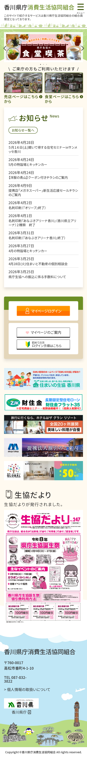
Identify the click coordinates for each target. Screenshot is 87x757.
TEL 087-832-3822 (15, 679)
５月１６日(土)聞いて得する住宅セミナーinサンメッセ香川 (42, 149)
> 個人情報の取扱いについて (27, 689)
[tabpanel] (43, 47)
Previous (4, 47)
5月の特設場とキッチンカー (27, 164)
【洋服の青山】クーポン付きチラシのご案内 (38, 177)
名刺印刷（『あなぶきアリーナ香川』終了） (37, 237)
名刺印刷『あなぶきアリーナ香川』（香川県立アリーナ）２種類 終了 (42, 222)
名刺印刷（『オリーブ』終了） (27, 207)
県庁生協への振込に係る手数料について (37, 276)
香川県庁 (39, 7)
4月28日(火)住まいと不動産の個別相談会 (38, 263)
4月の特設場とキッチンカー (27, 250)
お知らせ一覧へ (23, 130)
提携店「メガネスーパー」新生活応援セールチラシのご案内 (43, 192)
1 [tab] (40, 64)
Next (82, 47)
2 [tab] (43, 64)
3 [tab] (46, 64)
